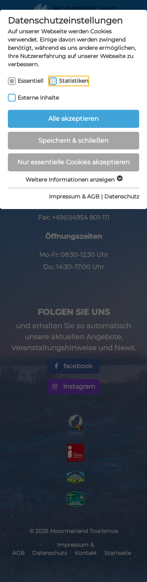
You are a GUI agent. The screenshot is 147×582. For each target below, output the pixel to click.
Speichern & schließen (73, 140)
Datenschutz (121, 196)
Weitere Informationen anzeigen (73, 179)
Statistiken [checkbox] (73, 80)
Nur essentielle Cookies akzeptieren (73, 162)
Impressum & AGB (74, 196)
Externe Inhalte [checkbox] (38, 97)
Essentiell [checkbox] (31, 80)
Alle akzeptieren (73, 118)
